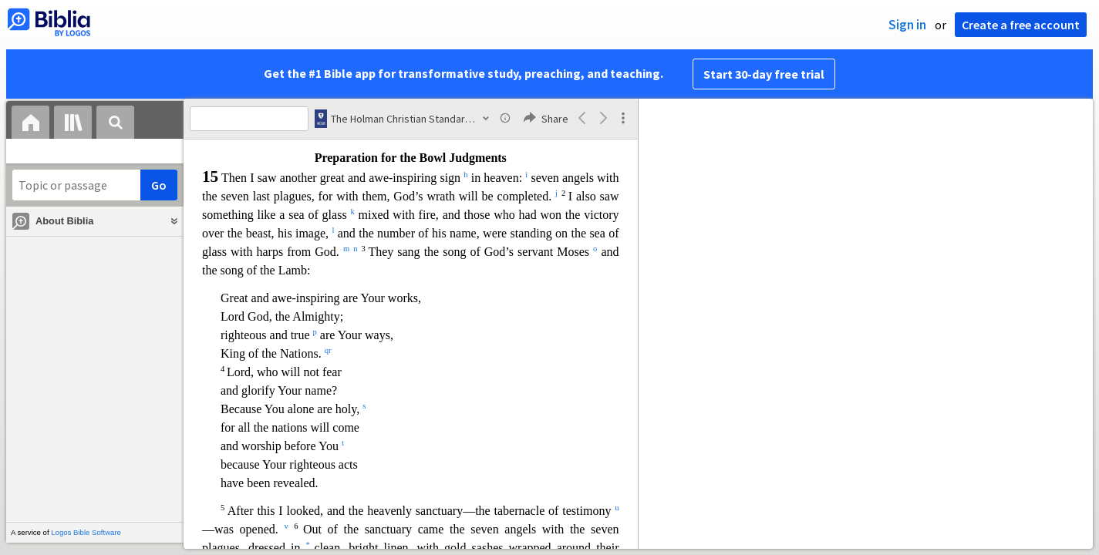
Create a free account (1021, 24)
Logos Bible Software (86, 532)
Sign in (907, 24)
